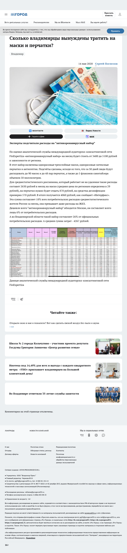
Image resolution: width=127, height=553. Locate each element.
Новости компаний (38, 454)
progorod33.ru (90, 513)
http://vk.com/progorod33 (78, 520)
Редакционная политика (66, 447)
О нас (7, 447)
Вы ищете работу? (99, 22)
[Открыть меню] (6, 14)
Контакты (60, 450)
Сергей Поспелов (106, 63)
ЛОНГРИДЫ (9, 431)
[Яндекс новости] (91, 131)
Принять (115, 31)
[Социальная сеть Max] (91, 136)
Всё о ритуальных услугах (16, 22)
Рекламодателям (41, 22)
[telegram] (22, 299)
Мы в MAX (80, 22)
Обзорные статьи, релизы (40, 450)
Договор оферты (11, 454)
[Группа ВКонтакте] (36, 131)
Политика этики (36, 447)
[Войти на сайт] (120, 14)
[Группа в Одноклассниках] (89, 435)
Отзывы (8, 450)
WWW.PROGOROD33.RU (29, 470)
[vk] (13, 299)
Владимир (17, 54)
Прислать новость (108, 14)
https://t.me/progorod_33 (15, 523)
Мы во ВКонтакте (62, 22)
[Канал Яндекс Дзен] (36, 136)
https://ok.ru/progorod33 (100, 520)
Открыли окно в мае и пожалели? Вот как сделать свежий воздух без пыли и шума (63, 325)
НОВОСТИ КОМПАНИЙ (39, 431)
